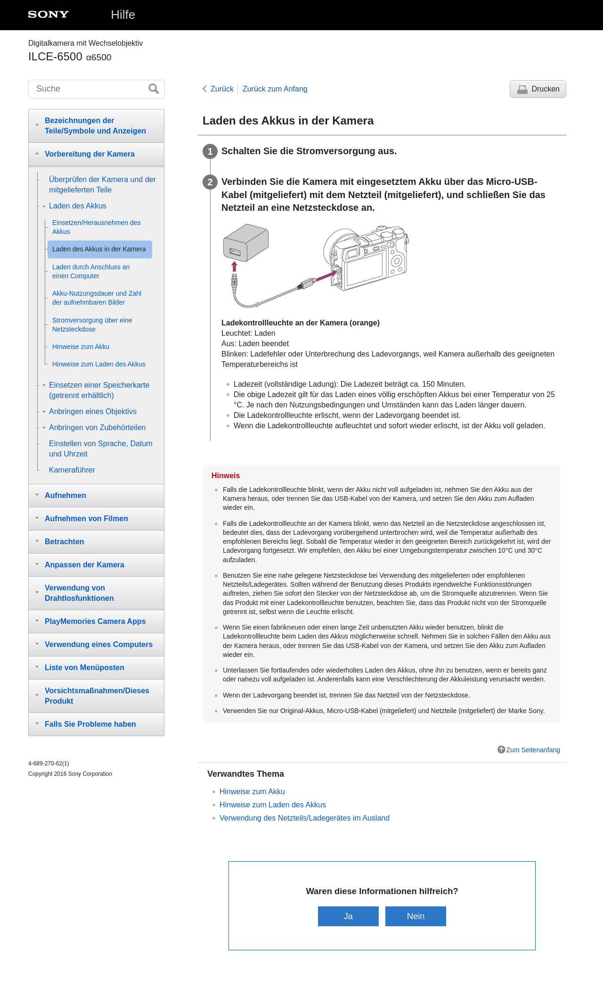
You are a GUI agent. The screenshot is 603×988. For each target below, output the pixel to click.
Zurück (222, 89)
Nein (416, 916)
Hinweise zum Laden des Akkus (273, 805)
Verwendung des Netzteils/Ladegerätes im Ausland (305, 818)
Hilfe (123, 15)
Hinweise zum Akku (252, 792)
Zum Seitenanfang (533, 750)
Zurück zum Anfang (275, 89)
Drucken (545, 89)
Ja (348, 916)
